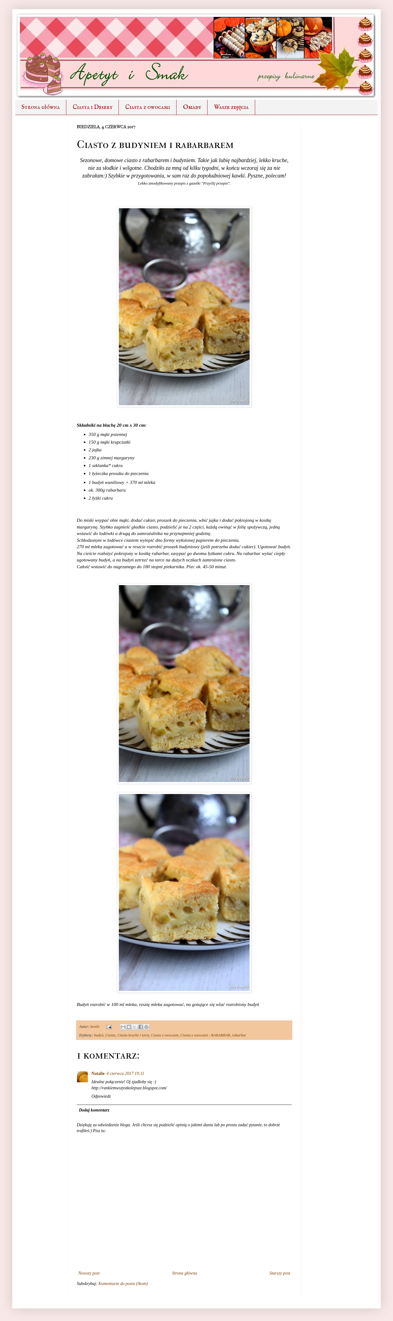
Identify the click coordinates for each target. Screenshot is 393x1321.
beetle (95, 1026)
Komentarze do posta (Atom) (123, 1283)
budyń (98, 1035)
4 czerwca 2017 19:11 (125, 1073)
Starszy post (280, 1273)
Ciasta (110, 1035)
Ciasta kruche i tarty (133, 1035)
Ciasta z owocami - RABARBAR (205, 1035)
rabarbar (239, 1035)
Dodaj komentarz (94, 1110)
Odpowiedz (101, 1096)
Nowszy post (89, 1273)
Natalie (98, 1073)
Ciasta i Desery (92, 107)
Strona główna (40, 107)
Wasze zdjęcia (231, 107)
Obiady (192, 107)
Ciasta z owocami (147, 107)
